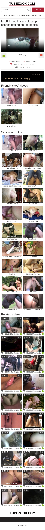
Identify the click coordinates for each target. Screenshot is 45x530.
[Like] (3, 55)
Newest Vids (9, 15)
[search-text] (16, 10)
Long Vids (36, 15)
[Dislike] (41, 55)
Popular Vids (24, 15)
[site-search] (28, 10)
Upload (38, 10)
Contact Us (22, 525)
